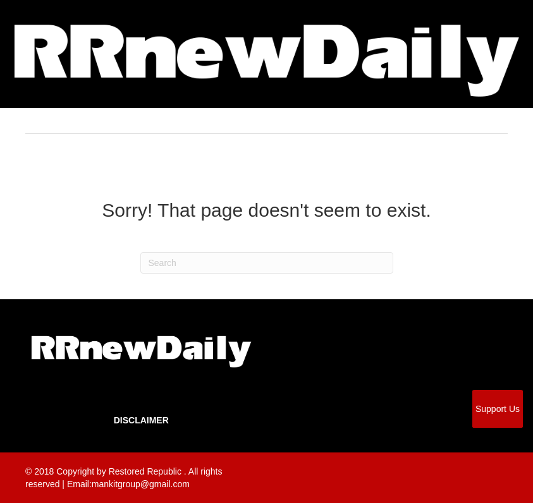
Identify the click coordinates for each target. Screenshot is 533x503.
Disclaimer (141, 420)
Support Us (497, 409)
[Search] (266, 263)
